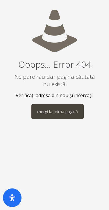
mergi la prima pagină (57, 111)
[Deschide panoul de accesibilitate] (12, 197)
